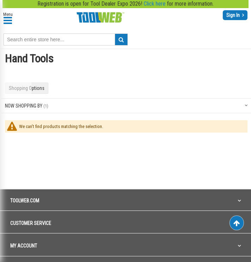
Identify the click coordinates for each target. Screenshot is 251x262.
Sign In (233, 15)
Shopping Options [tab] (26, 88)
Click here (155, 3)
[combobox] (66, 39)
